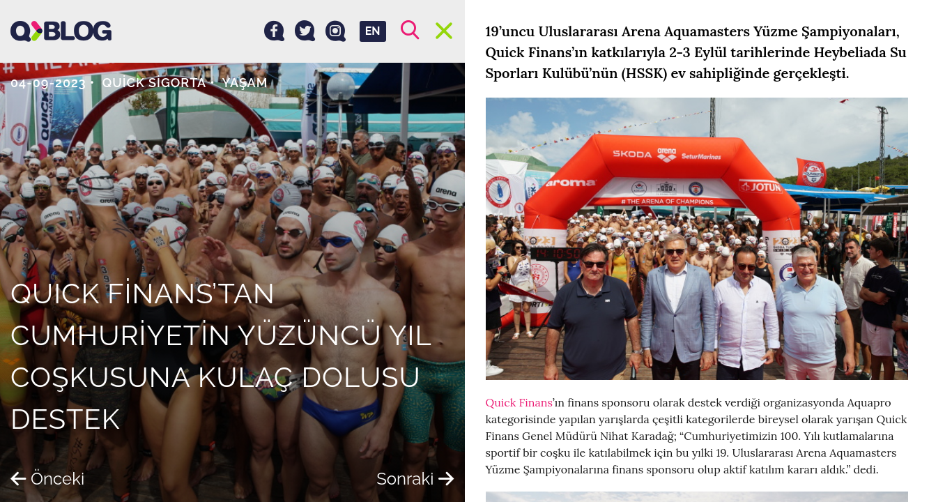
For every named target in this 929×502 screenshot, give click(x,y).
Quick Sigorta (154, 82)
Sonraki (415, 479)
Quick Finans (519, 402)
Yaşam (245, 82)
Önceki (47, 479)
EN (373, 31)
